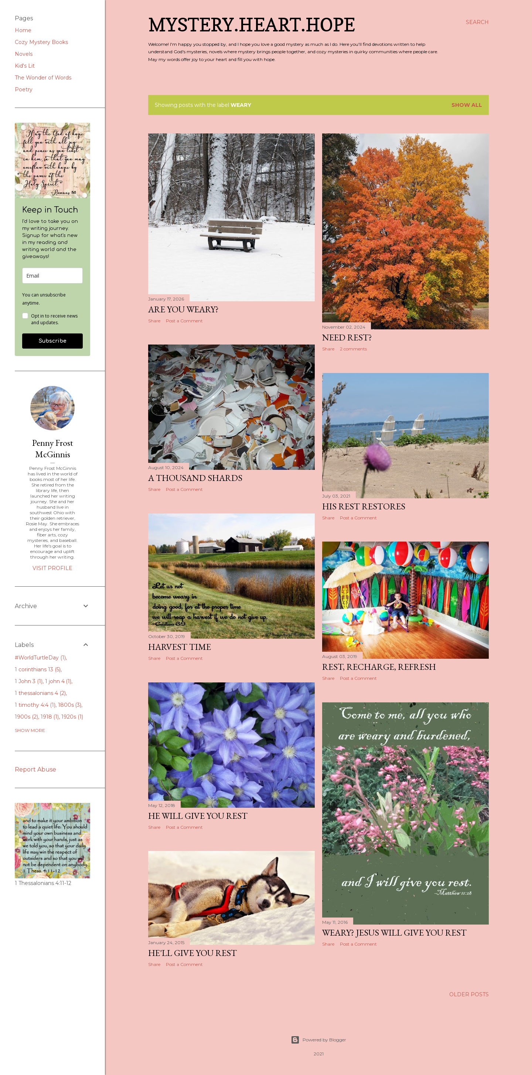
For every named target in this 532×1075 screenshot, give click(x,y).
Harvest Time (179, 646)
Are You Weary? (183, 309)
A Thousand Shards (195, 478)
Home (23, 30)
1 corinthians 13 (38, 669)
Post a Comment (184, 320)
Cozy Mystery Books (41, 42)
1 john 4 (58, 681)
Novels (24, 54)
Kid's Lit (25, 65)
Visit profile (52, 568)
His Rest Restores (363, 506)
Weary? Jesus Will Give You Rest (394, 932)
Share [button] (154, 320)
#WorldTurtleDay (40, 657)
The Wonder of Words (43, 77)
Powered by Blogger (318, 1039)
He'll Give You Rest (192, 953)
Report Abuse (35, 769)
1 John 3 (28, 681)
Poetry (24, 89)
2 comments (353, 349)
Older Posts (469, 994)
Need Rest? (347, 337)
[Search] (477, 22)
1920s (72, 716)
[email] (52, 276)
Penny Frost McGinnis (52, 448)
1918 (50, 716)
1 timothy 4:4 (35, 705)
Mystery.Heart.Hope (251, 24)
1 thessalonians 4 (40, 693)
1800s (70, 705)
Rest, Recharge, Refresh (379, 666)
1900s (26, 716)
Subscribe (52, 341)
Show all (466, 105)
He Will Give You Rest (198, 815)
